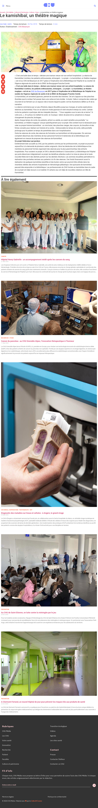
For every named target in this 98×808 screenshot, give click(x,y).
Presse (53, 754)
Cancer (3, 256)
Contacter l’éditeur (57, 759)
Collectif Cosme (36, 801)
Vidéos (52, 731)
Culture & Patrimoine (21, 12)
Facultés (5, 759)
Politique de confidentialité (57, 797)
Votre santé (6, 740)
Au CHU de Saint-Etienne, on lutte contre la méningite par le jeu (28, 612)
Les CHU (5, 736)
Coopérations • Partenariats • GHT (20, 510)
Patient (5, 754)
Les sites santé (56, 740)
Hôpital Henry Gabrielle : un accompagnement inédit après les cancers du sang (35, 259)
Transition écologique (58, 726)
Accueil (2, 12)
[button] (95, 6)
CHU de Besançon (38, 91)
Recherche (6, 750)
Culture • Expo (34, 12)
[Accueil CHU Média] (49, 4)
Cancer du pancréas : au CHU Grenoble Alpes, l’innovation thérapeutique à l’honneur (37, 341)
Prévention (5, 609)
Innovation (6, 745)
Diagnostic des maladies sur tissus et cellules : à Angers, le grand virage (32, 513)
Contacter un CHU (57, 764)
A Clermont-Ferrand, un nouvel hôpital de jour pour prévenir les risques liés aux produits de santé (43, 702)
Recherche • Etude (7, 338)
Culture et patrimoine (10, 764)
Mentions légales (8, 797)
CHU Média (9, 12)
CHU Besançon (24, 27)
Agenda (53, 736)
